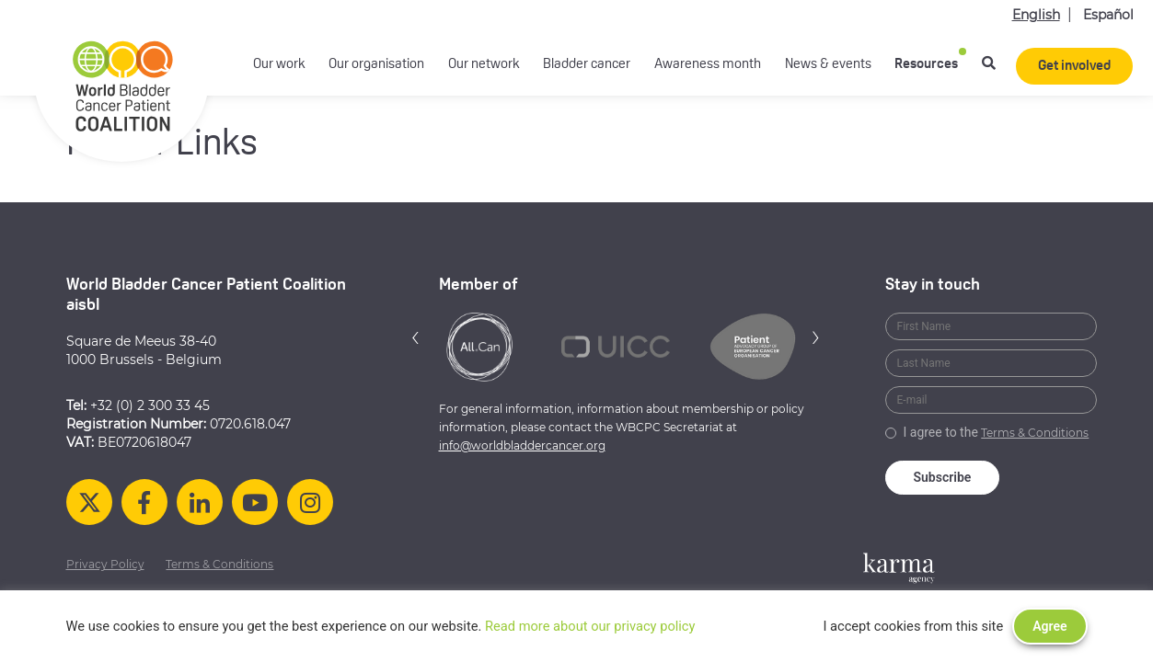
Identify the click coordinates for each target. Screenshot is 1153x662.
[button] (416, 337)
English (1036, 14)
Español (1108, 14)
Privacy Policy (105, 564)
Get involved (1074, 67)
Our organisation (376, 65)
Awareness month (707, 65)
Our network (484, 65)
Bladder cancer (586, 65)
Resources (926, 65)
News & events (828, 65)
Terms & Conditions (1035, 432)
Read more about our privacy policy (590, 626)
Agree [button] (1049, 626)
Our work (279, 65)
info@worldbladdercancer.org (522, 445)
